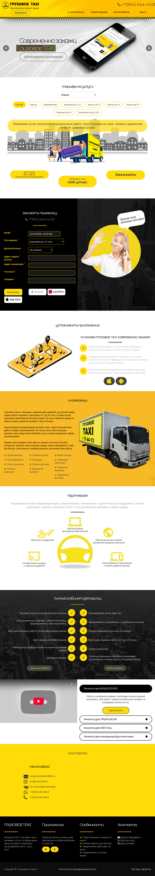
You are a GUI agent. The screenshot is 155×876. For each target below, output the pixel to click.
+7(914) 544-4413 (39, 792)
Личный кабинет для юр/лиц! (97, 843)
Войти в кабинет (115, 668)
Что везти (10, 271)
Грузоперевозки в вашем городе (25, 4)
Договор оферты (141, 869)
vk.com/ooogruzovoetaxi (43, 786)
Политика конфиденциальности (77, 869)
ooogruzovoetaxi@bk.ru (42, 776)
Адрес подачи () (12, 258)
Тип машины (11, 240)
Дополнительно (12, 248)
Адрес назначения (14, 264)
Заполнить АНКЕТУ (39, 668)
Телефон (9, 279)
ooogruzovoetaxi (38, 781)
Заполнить (116, 710)
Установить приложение (43, 57)
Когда (8, 232)
